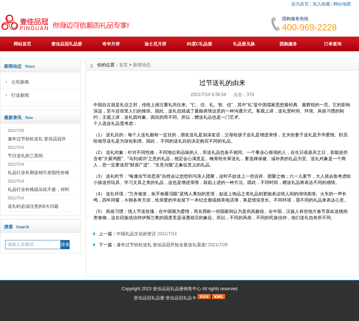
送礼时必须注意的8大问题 (33, 206)
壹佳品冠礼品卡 (181, 297)
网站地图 (342, 4)
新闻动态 (142, 64)
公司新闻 (20, 82)
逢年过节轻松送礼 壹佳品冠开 (37, 138)
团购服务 (288, 44)
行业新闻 (20, 95)
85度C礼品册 (199, 44)
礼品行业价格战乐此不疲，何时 (38, 189)
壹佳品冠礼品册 (66, 44)
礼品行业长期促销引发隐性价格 (38, 172)
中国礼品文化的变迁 (136, 233)
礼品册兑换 (244, 44)
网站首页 (22, 44)
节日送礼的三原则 (25, 155)
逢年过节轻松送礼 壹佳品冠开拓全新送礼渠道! (161, 244)
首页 (123, 64)
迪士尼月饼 (155, 44)
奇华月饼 (111, 44)
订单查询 (332, 44)
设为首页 (300, 4)
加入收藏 (321, 4)
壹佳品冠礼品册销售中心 (177, 288)
